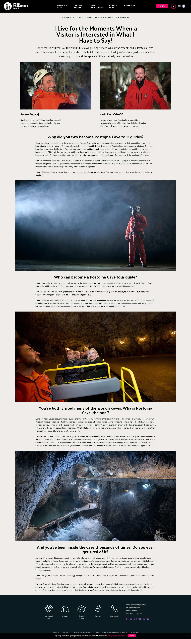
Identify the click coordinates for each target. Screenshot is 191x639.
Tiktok (148, 619)
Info (173, 6)
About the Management (136, 604)
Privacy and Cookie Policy (115, 636)
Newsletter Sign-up (134, 613)
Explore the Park (78, 6)
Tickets (161, 6)
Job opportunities (133, 607)
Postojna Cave (62, 6)
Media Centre (131, 610)
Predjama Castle (112, 6)
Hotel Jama (129, 5)
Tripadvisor (144, 619)
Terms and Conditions (60, 632)
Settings (131, 636)
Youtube (140, 619)
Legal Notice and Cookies (82, 632)
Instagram (135, 619)
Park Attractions (97, 6)
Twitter (131, 619)
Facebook (127, 619)
